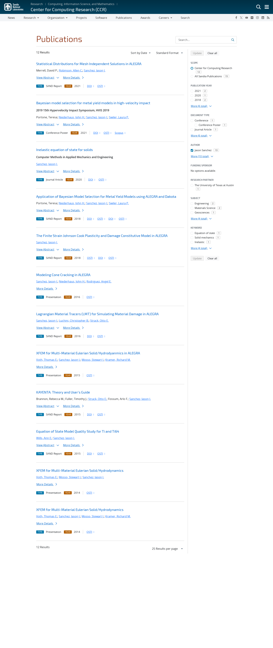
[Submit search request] (233, 40)
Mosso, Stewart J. (93, 360)
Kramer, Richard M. (118, 360)
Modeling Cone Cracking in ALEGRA (63, 275)
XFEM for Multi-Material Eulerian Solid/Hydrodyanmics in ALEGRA (88, 354)
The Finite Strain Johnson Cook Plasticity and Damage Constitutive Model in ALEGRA (101, 236)
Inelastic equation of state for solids (64, 150)
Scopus (120, 133)
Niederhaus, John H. (72, 118)
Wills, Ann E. (44, 439)
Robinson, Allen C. (71, 71)
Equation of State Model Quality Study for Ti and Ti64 (77, 432)
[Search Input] (206, 40)
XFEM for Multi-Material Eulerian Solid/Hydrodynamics (79, 471)
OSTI (101, 86)
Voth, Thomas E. (46, 360)
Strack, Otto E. (99, 321)
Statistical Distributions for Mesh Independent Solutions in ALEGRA (88, 64)
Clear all (213, 53)
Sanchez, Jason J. (94, 71)
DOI (91, 86)
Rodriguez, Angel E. (99, 282)
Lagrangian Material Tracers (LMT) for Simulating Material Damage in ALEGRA (97, 314)
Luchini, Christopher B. (74, 321)
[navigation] (141, 53)
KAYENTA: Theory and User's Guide (63, 393)
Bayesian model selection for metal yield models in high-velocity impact (93, 103)
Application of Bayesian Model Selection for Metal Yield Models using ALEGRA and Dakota (106, 197)
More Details (73, 78)
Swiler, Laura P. (119, 118)
